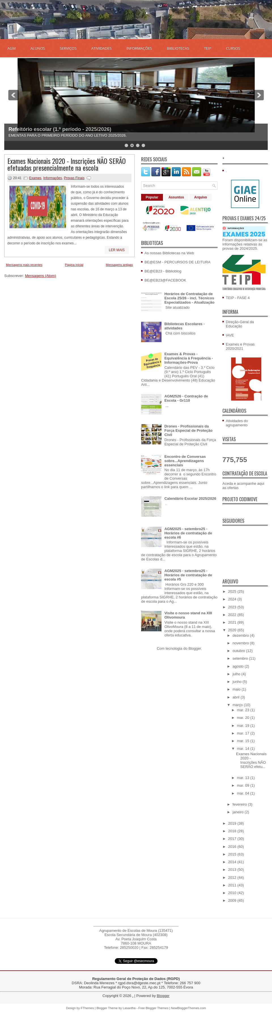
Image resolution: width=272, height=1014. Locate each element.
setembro (241, 658)
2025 (232, 591)
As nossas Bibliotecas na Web (169, 253)
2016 (232, 846)
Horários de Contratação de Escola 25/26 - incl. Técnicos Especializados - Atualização (189, 298)
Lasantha (129, 1008)
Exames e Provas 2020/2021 (240, 346)
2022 (232, 615)
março (238, 705)
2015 (232, 854)
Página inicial (74, 264)
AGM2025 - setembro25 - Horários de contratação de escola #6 (188, 533)
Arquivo (200, 197)
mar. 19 (243, 725)
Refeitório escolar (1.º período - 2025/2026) (59, 129)
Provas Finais (74, 178)
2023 (232, 607)
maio (237, 689)
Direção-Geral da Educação (240, 324)
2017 (232, 839)
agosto (239, 666)
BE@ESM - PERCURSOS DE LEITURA (177, 262)
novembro (241, 643)
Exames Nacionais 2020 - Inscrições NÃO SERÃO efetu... (251, 760)
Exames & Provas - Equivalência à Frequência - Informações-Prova (188, 358)
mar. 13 (243, 778)
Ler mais (117, 250)
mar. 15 (243, 741)
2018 (232, 831)
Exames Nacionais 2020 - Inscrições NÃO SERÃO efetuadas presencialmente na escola (66, 164)
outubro (239, 651)
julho (237, 674)
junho (238, 681)
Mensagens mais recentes (24, 264)
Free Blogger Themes (153, 1008)
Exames (35, 178)
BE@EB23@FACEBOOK (165, 280)
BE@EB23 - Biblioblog (162, 271)
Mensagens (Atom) (40, 276)
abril (237, 697)
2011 (232, 885)
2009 (232, 900)
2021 (232, 622)
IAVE (230, 335)
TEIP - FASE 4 (238, 298)
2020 (232, 630)
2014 (232, 862)
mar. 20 (243, 717)
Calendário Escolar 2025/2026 (190, 498)
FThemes (87, 1008)
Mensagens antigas (119, 264)
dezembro (241, 635)
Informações (52, 178)
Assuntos (176, 197)
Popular (152, 197)
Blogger (194, 648)
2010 (232, 893)
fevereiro (240, 804)
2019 (232, 823)
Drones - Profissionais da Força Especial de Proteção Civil (188, 430)
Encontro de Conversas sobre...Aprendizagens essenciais (185, 460)
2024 (232, 599)
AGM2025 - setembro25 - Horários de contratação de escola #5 (188, 575)
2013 (232, 869)
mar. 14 (243, 748)
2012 (232, 877)
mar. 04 (243, 793)
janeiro (239, 812)
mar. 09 (243, 785)
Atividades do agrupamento (237, 423)
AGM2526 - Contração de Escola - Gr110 (186, 398)
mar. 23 (243, 710)
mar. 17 (243, 733)
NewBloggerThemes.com (188, 1008)
